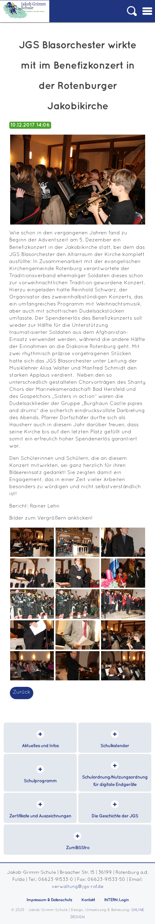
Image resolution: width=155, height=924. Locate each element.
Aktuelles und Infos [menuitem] (40, 746)
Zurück (21, 692)
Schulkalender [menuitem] (114, 746)
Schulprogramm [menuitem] (40, 781)
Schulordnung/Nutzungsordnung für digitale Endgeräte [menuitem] (115, 781)
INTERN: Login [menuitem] (116, 900)
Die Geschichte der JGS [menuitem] (115, 816)
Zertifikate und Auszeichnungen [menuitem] (40, 816)
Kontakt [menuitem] (88, 900)
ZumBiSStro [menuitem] (77, 848)
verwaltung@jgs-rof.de (78, 887)
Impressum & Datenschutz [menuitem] (49, 900)
